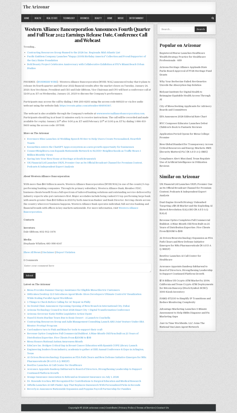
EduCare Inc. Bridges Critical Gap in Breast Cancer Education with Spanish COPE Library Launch (82, 345)
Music (121, 18)
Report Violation (65, 252)
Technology (69, 18)
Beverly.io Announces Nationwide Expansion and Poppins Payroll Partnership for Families (79, 389)
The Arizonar (36, 6)
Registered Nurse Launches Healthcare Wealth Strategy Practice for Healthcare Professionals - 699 (183, 57)
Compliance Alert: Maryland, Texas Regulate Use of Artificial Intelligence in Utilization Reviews (185, 162)
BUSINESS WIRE (47, 81)
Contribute (111, 408)
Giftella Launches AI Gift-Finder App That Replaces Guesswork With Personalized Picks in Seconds (83, 385)
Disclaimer (48, 252)
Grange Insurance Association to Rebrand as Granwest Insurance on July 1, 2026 (73, 377)
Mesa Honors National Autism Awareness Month (55, 341)
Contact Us (163, 408)
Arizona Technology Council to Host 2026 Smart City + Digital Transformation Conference (78, 310)
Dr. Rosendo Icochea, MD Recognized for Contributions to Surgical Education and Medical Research (84, 381)
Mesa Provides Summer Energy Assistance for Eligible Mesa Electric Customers (73, 290)
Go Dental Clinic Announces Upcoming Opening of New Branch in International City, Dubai (78, 306)
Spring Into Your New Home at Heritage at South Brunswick (61, 158)
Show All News (32, 252)
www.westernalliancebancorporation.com (120, 113)
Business (84, 18)
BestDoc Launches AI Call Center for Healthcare (54, 365)
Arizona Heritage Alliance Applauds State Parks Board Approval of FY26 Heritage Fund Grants (186, 71)
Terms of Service (145, 408)
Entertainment (136, 18)
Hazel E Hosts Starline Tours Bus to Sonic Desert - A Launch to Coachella (68, 317)
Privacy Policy (127, 408)
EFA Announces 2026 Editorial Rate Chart (183, 116)
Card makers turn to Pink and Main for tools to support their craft (64, 329)
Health (38, 18)
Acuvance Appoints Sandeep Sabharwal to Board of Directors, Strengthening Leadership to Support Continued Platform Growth (186, 270)
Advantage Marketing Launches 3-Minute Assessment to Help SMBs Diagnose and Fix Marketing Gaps (185, 313)
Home (26, 18)
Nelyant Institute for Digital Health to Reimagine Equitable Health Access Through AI (185, 96)
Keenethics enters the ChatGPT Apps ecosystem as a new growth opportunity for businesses (80, 147)
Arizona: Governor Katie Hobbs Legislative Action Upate (59, 313)
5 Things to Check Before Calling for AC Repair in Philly (58, 302)
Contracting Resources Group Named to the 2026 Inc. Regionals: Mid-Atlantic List (73, 52)
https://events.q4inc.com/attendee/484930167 (85, 105)
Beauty (98, 18)
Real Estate (52, 18)
